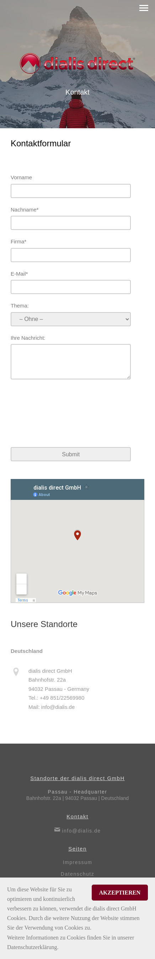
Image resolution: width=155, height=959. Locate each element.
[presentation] (65, 414)
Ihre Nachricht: (28, 338)
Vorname (21, 177)
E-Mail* (19, 274)
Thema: (20, 306)
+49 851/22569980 (62, 702)
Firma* (18, 241)
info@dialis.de (58, 710)
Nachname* (24, 210)
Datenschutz (77, 874)
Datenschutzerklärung (32, 947)
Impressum (77, 862)
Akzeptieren (119, 893)
